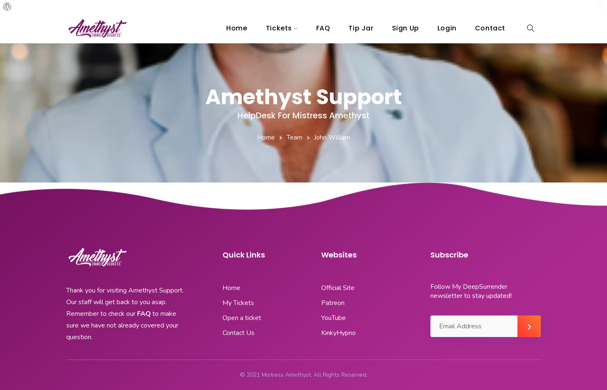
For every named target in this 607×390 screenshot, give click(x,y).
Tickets (279, 28)
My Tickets (238, 303)
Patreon (333, 303)
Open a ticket (241, 317)
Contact (490, 28)
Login (447, 28)
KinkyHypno (338, 333)
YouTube (333, 317)
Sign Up (405, 28)
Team (294, 137)
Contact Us (238, 333)
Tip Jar (360, 28)
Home (236, 28)
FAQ (323, 28)
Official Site (338, 287)
